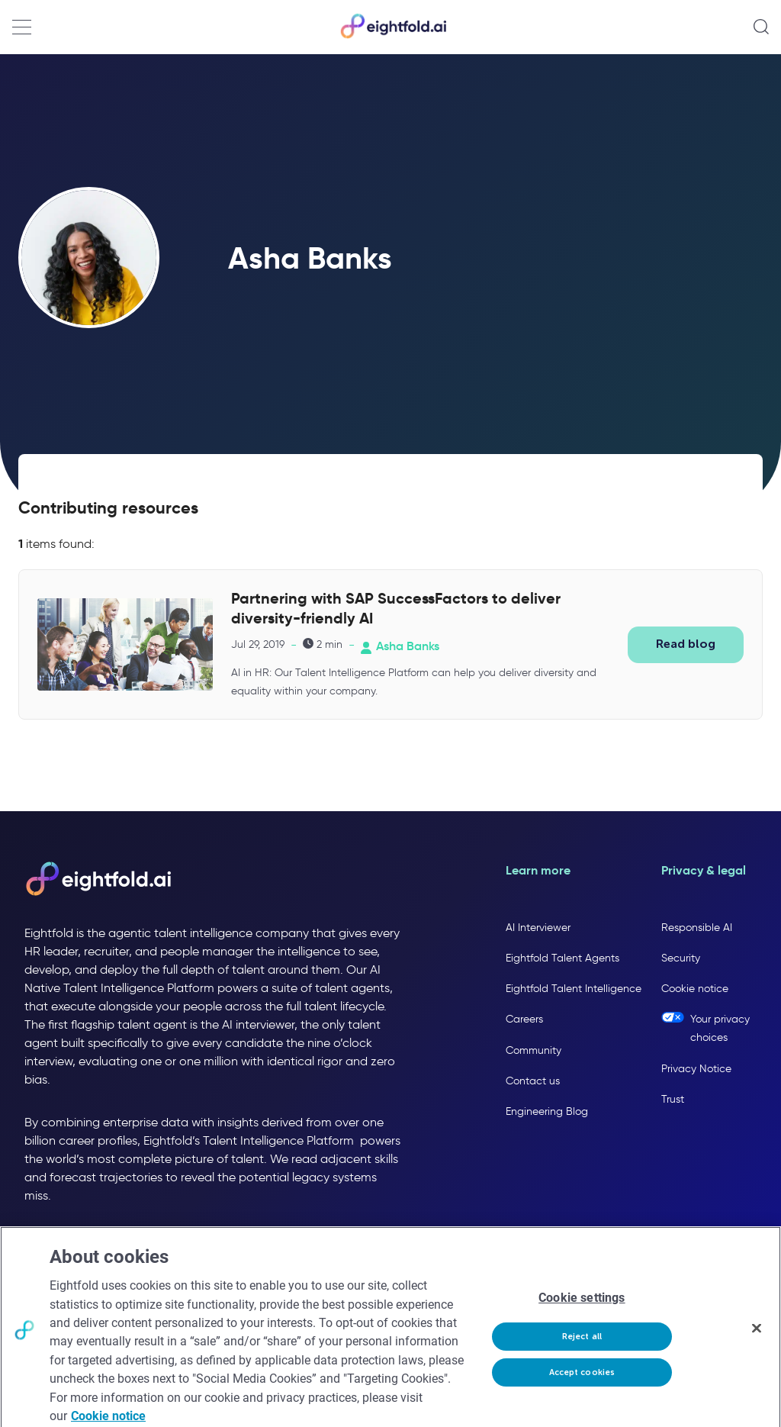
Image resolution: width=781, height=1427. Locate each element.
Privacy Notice (696, 1068)
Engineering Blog (547, 1111)
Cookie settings (581, 1307)
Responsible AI (696, 927)
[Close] (756, 1338)
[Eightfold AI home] (97, 880)
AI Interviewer (538, 927)
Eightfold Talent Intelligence (573, 988)
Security (680, 958)
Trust (672, 1099)
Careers (524, 1019)
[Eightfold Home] (392, 35)
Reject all (582, 1346)
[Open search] (761, 26)
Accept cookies (582, 1382)
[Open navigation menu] (21, 27)
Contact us (533, 1080)
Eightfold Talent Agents (562, 958)
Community (533, 1050)
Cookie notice (694, 988)
